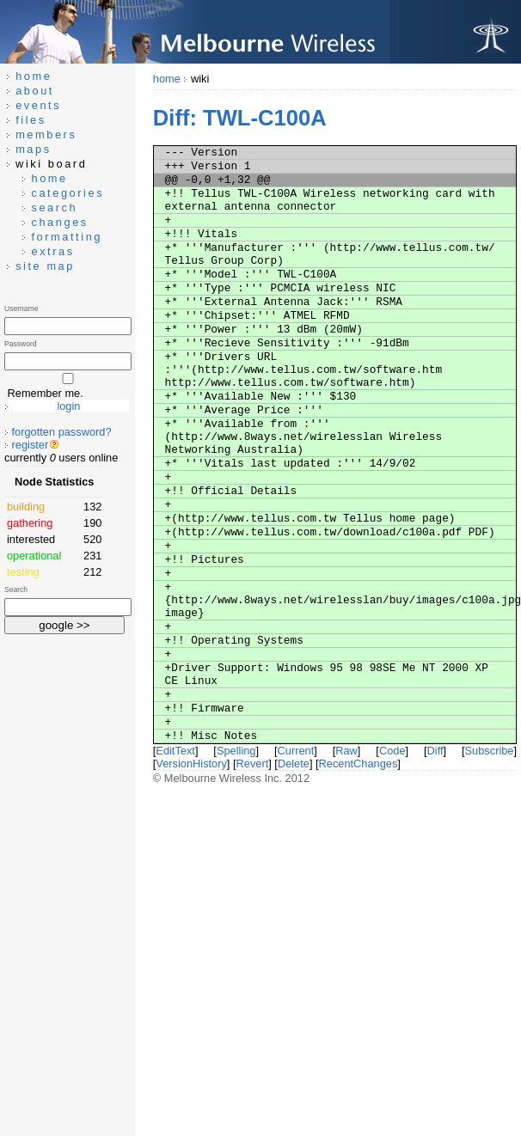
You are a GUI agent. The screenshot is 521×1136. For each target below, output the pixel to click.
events (38, 105)
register (30, 444)
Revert (252, 763)
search (54, 207)
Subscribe (489, 750)
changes (59, 222)
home (167, 78)
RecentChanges (358, 763)
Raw (346, 750)
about (34, 90)
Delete (294, 763)
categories (67, 192)
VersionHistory (191, 763)
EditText (175, 750)
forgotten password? (62, 431)
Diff (435, 750)
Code (392, 750)
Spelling (236, 750)
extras (52, 251)
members (46, 134)
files (30, 119)
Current (296, 750)
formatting (66, 236)
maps (33, 149)
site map (45, 266)
